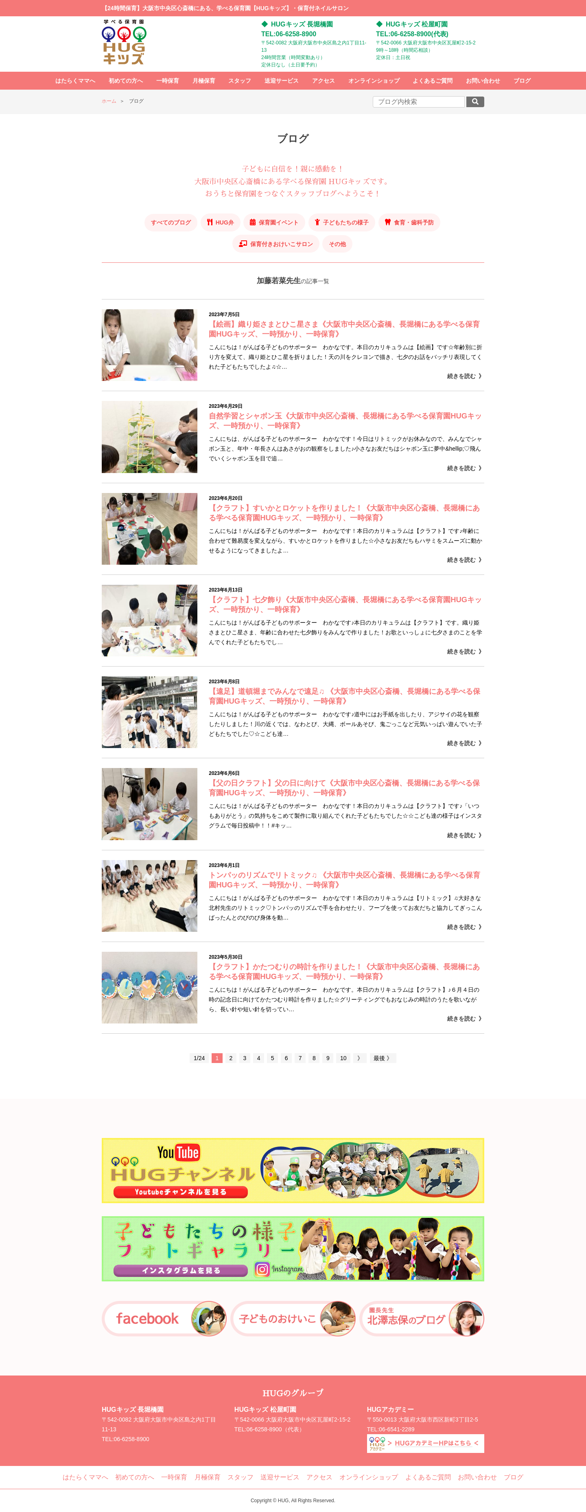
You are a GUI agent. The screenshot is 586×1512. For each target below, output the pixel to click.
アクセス (323, 80)
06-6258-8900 (131, 1439)
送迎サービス (282, 80)
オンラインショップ (374, 80)
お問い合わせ (483, 80)
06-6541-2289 (396, 1429)
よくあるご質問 (433, 80)
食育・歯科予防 (414, 222)
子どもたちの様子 (346, 222)
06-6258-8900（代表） (275, 1429)
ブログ (522, 80)
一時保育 (167, 80)
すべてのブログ (171, 222)
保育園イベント (279, 222)
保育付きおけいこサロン (281, 244)
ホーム (109, 101)
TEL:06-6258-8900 (288, 34)
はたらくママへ (75, 80)
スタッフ (239, 80)
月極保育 (203, 80)
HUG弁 (225, 222)
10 (343, 1058)
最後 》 (383, 1058)
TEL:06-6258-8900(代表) (412, 34)
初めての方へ (126, 80)
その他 (337, 244)
